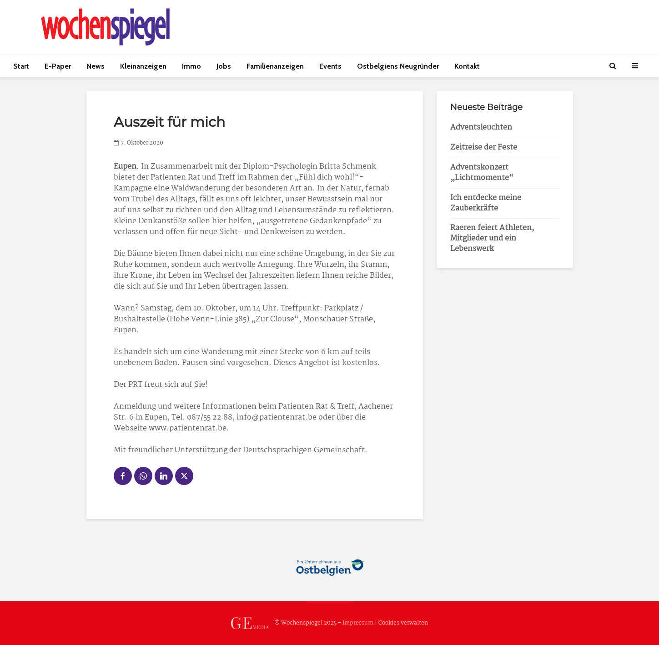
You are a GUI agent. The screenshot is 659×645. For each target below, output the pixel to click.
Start (21, 66)
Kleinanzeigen (143, 66)
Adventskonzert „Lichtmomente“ (481, 172)
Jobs (223, 66)
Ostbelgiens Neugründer (398, 66)
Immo (191, 66)
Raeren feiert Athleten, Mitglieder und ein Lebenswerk (492, 238)
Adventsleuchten (481, 127)
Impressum (357, 623)
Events (330, 66)
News (95, 66)
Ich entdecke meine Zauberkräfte (485, 203)
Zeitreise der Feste (483, 147)
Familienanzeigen (275, 66)
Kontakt (467, 66)
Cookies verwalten (403, 623)
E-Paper (58, 66)
